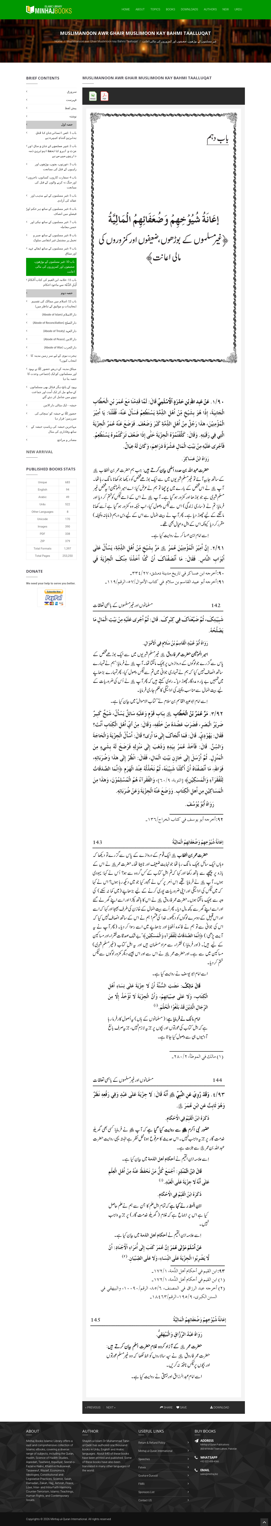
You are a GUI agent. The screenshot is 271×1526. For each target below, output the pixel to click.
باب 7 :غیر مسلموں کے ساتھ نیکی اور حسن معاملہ (53, 224)
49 (67, 497)
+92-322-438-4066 (209, 1461)
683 (67, 482)
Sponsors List (146, 1492)
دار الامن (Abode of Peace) (60, 339)
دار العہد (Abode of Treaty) (59, 331)
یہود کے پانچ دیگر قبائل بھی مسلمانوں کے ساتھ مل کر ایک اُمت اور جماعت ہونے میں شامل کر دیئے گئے (53, 392)
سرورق (72, 91)
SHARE (166, 1407)
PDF (42, 534)
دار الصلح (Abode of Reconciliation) (55, 323)
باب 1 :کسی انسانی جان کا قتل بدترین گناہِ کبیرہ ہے (56, 135)
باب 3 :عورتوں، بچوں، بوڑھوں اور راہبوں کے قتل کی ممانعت (55, 166)
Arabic (42, 497)
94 (67, 489)
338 (67, 534)
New (225, 9)
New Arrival (39, 451)
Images (42, 526)
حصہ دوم (67, 293)
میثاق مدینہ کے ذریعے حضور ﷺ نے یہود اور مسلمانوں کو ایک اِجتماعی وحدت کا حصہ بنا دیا (52, 374)
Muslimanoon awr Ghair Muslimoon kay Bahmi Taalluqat (102, 41)
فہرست (71, 100)
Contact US (145, 1500)
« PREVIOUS (93, 1407)
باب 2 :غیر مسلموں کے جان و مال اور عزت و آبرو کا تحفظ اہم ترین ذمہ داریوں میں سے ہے (52, 151)
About (140, 9)
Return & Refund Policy (151, 1442)
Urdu (238, 9)
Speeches (144, 1459)
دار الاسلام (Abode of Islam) (59, 314)
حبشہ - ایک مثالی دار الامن (60, 405)
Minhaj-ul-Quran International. (69, 1519)
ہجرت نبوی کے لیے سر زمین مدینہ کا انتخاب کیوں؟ (53, 358)
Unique (42, 482)
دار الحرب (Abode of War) (60, 347)
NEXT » (110, 1407)
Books (170, 9)
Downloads (189, 9)
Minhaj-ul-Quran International (155, 1450)
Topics (155, 9)
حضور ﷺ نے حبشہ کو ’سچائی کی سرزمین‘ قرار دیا (56, 416)
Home (126, 9)
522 (67, 504)
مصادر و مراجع (66, 440)
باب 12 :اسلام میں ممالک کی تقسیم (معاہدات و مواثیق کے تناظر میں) (53, 303)
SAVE (181, 1407)
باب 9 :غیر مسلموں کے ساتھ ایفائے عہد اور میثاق (52, 251)
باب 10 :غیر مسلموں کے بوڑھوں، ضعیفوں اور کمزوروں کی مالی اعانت (54, 266)
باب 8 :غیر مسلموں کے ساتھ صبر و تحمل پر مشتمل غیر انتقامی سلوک (55, 237)
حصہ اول (67, 124)
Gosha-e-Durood (148, 1475)
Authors (210, 9)
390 (67, 526)
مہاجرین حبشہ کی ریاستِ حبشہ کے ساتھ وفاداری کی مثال (53, 429)
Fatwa (142, 1467)
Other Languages (43, 512)
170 (67, 519)
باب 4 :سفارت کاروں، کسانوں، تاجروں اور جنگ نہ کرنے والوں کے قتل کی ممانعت (52, 182)
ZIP (42, 541)
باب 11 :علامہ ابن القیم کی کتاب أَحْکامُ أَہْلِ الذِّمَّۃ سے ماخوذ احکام (52, 282)
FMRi (141, 1483)
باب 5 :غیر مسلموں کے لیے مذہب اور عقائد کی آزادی (54, 198)
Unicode (42, 519)
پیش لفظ (71, 108)
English (42, 489)
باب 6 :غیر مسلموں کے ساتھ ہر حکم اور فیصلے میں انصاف (51, 211)
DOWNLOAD (219, 1407)
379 (67, 541)
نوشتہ (73, 116)
